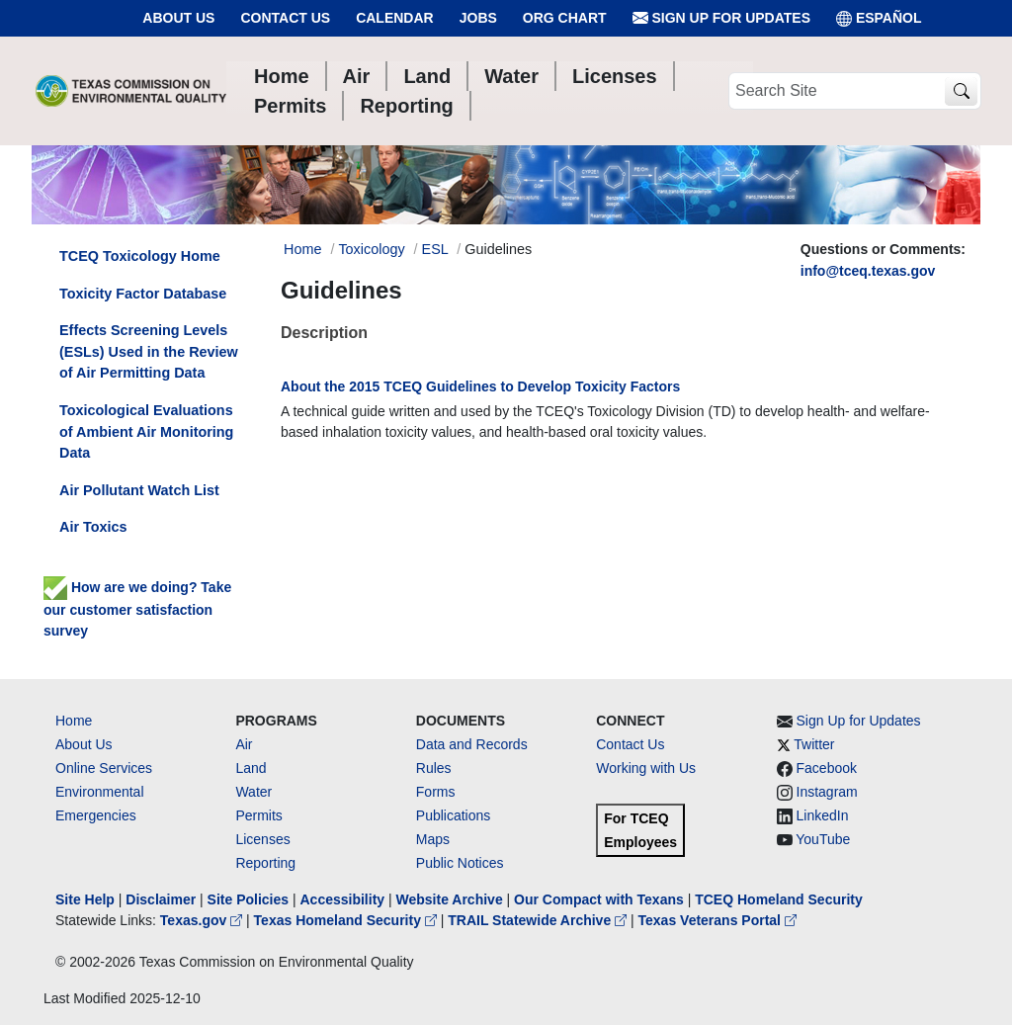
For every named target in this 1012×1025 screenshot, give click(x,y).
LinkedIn (823, 815)
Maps (433, 839)
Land (250, 768)
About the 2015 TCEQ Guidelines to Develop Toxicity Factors (480, 386)
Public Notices (460, 863)
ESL (435, 249)
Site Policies (248, 899)
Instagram (827, 792)
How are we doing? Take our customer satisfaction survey (137, 609)
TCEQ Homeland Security (779, 899)
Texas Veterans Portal (717, 920)
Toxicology (371, 249)
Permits (258, 815)
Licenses (262, 839)
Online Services (103, 768)
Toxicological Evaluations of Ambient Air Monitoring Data (146, 431)
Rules (434, 768)
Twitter (814, 744)
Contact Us (285, 18)
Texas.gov (203, 920)
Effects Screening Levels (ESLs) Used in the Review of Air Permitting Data (148, 351)
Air (243, 744)
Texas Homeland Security (347, 920)
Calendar (395, 18)
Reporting (265, 863)
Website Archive (449, 899)
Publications (453, 815)
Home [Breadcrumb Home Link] (302, 249)
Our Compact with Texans (599, 899)
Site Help (85, 899)
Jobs (478, 18)
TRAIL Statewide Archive (539, 920)
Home (73, 720)
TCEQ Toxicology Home (139, 256)
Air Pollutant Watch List (139, 490)
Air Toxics (93, 527)
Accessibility (343, 899)
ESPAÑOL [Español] (879, 18)
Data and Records (472, 744)
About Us (178, 18)
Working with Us (646, 768)
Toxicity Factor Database (142, 293)
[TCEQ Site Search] (961, 91)
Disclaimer (161, 899)
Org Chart (565, 18)
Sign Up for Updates (721, 18)
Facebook (827, 768)
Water (253, 792)
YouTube (823, 839)
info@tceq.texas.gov (868, 271)
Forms (436, 792)
